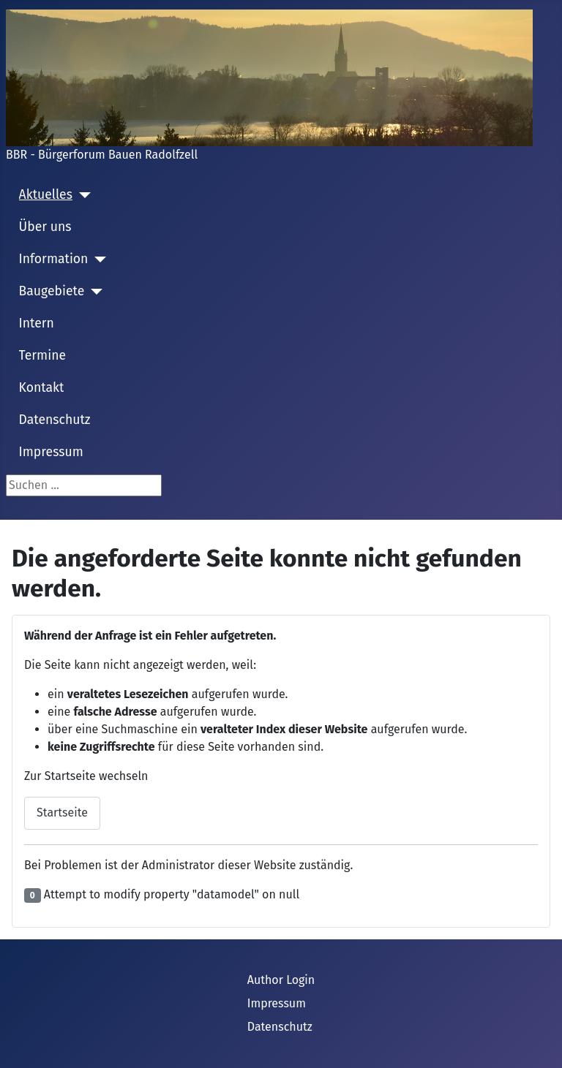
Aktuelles (45, 194)
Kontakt (41, 387)
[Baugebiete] (93, 292)
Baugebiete (52, 291)
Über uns (45, 227)
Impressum (51, 452)
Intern (36, 323)
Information (54, 259)
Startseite (62, 812)
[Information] (97, 259)
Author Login (281, 980)
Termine (42, 355)
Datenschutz (55, 420)
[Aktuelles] (81, 195)
